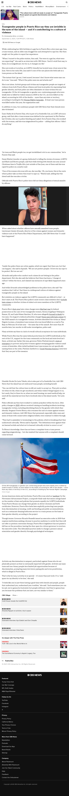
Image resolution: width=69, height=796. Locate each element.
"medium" (56, 496)
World (25, 7)
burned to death (55, 314)
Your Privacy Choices (9, 725)
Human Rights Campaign (34, 100)
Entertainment (61, 7)
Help (3, 771)
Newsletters (6, 740)
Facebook (5, 703)
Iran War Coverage (8, 685)
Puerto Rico (9, 661)
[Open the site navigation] (13, 2)
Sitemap (4, 753)
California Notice (7, 722)
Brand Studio (6, 749)
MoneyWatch (50, 7)
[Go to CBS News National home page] (34, 2)
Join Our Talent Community (11, 768)
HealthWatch (39, 7)
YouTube (5, 700)
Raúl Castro (17, 7)
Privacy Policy (6, 718)
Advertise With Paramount (10, 765)
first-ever (16, 309)
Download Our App (8, 746)
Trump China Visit (8, 682)
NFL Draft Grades (7, 688)
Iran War (8, 7)
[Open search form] (66, 2)
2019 (17, 405)
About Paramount (8, 761)
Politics (31, 7)
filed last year (45, 309)
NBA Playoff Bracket (8, 691)
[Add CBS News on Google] (11, 42)
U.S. (3, 7)
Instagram (5, 706)
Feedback (5, 774)
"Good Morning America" (49, 349)
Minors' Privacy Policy (9, 731)
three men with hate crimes (52, 317)
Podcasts (5, 743)
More (15, 595)
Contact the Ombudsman (10, 777)
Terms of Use (6, 728)
